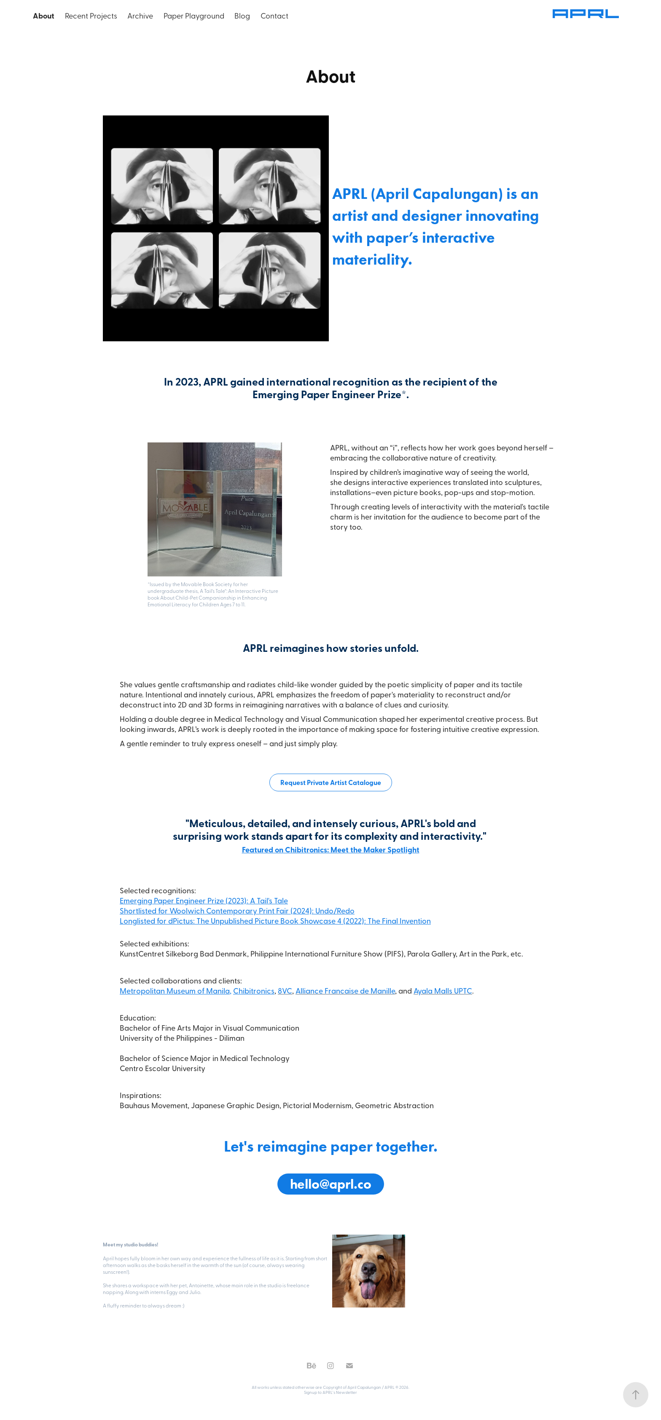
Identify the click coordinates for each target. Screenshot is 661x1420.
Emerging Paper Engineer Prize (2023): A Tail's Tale (204, 900)
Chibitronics (253, 990)
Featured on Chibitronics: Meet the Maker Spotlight (330, 849)
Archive (140, 15)
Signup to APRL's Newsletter (330, 1392)
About (43, 15)
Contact (274, 15)
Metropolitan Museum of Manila (175, 990)
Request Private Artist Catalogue (330, 782)
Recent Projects (91, 15)
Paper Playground (194, 15)
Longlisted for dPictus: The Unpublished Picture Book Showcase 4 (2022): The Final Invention (275, 920)
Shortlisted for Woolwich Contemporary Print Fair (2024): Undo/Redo (237, 910)
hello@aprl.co (330, 1184)
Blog (242, 15)
